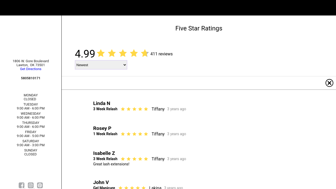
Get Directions (30, 69)
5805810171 (30, 78)
